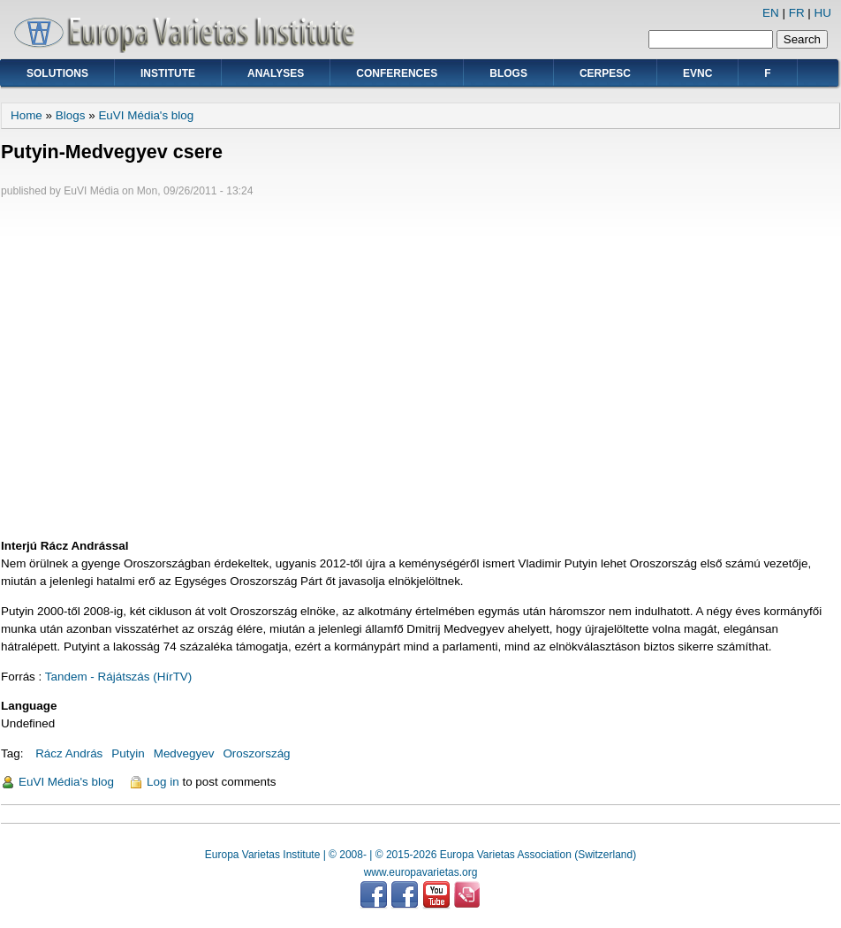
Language (29, 705)
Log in (163, 781)
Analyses (275, 73)
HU (822, 12)
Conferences (396, 73)
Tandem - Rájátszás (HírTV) (119, 676)
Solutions (57, 73)
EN (770, 12)
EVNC (697, 73)
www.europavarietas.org (421, 872)
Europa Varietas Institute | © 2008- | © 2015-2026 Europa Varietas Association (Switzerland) (420, 854)
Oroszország (256, 753)
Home (26, 115)
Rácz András (68, 753)
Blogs (508, 73)
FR (797, 12)
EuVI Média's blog (145, 115)
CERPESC (605, 73)
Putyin (127, 753)
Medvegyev (184, 753)
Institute (167, 73)
